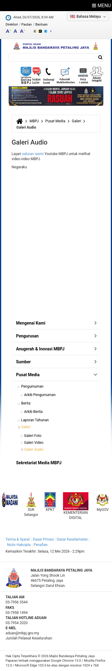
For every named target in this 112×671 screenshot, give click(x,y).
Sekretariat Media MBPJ (39, 462)
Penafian (41, 545)
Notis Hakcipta (19, 545)
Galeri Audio (34, 449)
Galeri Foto (33, 436)
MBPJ (34, 121)
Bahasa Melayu (88, 16)
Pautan (27, 24)
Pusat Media (55, 121)
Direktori (12, 24)
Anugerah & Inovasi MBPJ (40, 348)
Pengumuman (32, 386)
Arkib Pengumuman (40, 395)
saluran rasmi (33, 154)
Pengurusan (27, 336)
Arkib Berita (33, 412)
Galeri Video (33, 443)
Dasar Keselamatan (72, 539)
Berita (25, 403)
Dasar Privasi (43, 539)
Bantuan (41, 24)
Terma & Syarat (18, 539)
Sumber (23, 361)
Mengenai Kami (30, 323)
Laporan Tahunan (35, 420)
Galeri (76, 121)
